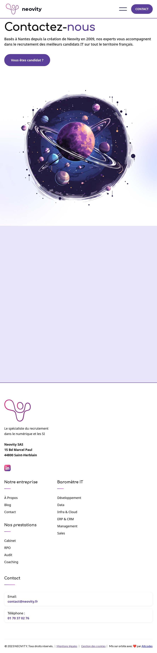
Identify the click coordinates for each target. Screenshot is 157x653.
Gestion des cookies (93, 646)
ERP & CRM (65, 519)
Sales (61, 533)
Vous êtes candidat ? (27, 60)
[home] (26, 9)
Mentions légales (67, 646)
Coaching (11, 562)
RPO (7, 548)
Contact (10, 512)
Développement (69, 498)
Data (60, 505)
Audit (8, 555)
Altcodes (147, 646)
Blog (7, 505)
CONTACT (141, 9)
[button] (123, 9)
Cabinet (10, 540)
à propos (11, 498)
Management (67, 526)
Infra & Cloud (67, 512)
